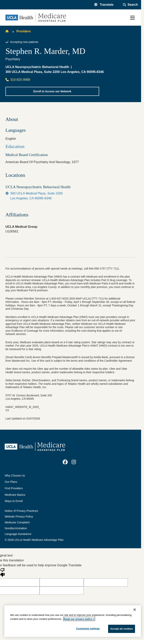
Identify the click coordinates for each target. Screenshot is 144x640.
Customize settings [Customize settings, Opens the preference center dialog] (88, 628)
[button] (104, 4)
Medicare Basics (15, 494)
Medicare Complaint (17, 522)
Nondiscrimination (16, 528)
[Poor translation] (2, 572)
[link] (65, 462)
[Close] (134, 609)
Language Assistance (18, 534)
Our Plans (11, 481)
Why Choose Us (15, 475)
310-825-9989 (17, 79)
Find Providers (14, 488)
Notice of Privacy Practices (21, 510)
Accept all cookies (121, 628)
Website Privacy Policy (19, 516)
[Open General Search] (130, 4)
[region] (72, 621)
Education (14, 146)
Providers (23, 31)
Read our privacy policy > (79, 618)
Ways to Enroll (14, 501)
